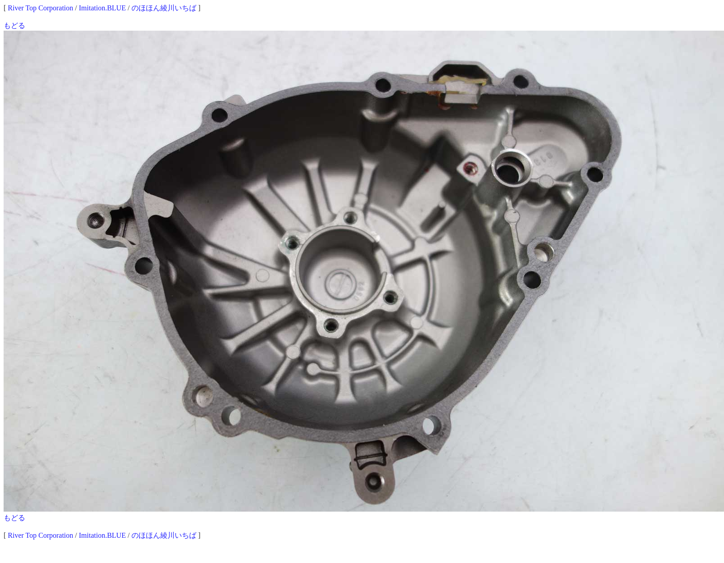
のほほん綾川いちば (163, 8)
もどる (14, 25)
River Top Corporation (40, 8)
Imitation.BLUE (102, 8)
